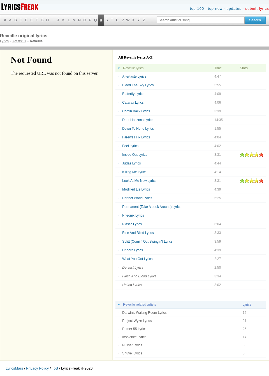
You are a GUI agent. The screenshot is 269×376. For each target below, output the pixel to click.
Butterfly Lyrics (133, 94)
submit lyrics (257, 8)
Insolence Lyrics (134, 337)
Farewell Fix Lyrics (136, 137)
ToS (55, 368)
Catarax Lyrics (132, 103)
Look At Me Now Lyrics (139, 181)
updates (233, 8)
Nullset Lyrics (132, 345)
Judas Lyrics (131, 163)
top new (215, 8)
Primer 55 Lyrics (134, 329)
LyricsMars (14, 368)
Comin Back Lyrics (136, 111)
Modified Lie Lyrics (136, 189)
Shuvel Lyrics (132, 353)
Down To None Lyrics (138, 129)
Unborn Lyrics (132, 250)
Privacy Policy (37, 368)
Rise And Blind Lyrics (138, 233)
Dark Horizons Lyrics (137, 120)
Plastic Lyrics (132, 224)
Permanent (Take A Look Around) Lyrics (151, 207)
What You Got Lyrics (137, 259)
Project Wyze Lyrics (137, 321)
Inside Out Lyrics (134, 155)
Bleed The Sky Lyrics (138, 85)
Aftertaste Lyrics (134, 76)
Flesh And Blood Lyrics (139, 276)
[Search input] (201, 20)
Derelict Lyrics (132, 268)
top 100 (197, 8)
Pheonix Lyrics (133, 215)
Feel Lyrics (130, 146)
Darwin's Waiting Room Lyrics (144, 313)
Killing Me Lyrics (134, 172)
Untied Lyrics (132, 285)
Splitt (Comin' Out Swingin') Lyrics (147, 241)
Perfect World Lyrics (137, 198)
